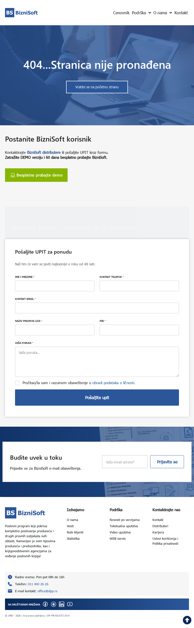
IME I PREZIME (25, 276)
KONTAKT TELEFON (112, 276)
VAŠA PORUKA (24, 342)
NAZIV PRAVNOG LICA (28, 320)
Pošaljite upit (97, 397)
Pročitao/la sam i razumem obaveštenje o (79, 382)
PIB (103, 320)
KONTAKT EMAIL (25, 298)
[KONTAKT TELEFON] (139, 286)
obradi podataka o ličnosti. (113, 382)
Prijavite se (167, 461)
